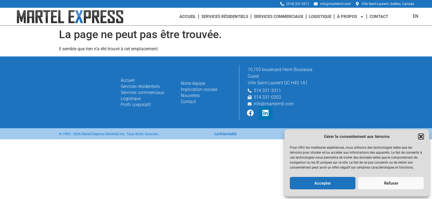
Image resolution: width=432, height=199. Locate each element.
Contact (378, 16)
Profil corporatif (136, 104)
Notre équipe (193, 83)
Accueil (187, 16)
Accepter (322, 183)
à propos (350, 17)
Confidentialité (225, 134)
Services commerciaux (278, 16)
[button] (421, 136)
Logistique (320, 16)
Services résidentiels (224, 16)
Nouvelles (190, 95)
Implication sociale (199, 89)
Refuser (391, 183)
